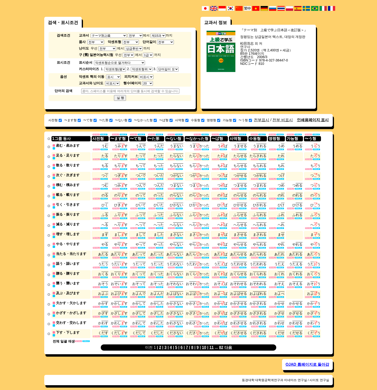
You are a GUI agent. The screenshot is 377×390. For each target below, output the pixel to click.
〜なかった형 (145, 120)
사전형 (55, 120)
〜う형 (245, 120)
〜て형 (90, 120)
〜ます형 (72, 120)
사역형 (181, 120)
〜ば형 (166, 120)
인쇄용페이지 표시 (313, 120)
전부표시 (261, 120)
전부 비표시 (282, 120)
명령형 (213, 120)
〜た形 (106, 120)
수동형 (197, 120)
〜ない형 (123, 120)
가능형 (229, 120)
